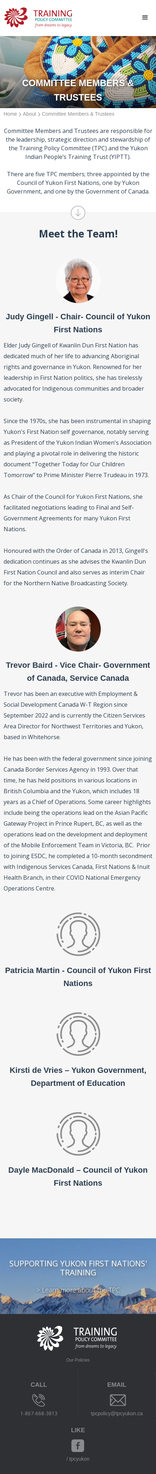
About (29, 114)
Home (10, 114)
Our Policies (78, 1360)
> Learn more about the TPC (78, 1289)
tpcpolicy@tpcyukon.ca (117, 1413)
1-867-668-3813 (38, 1413)
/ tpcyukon (78, 1459)
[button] (145, 17)
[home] (36, 18)
